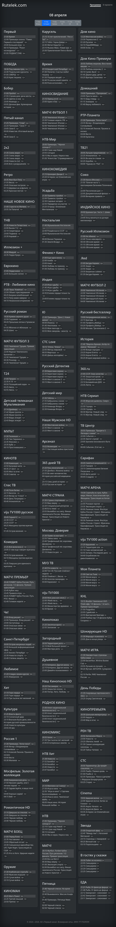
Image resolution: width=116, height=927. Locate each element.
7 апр (38, 23)
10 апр (62, 23)
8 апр (46, 23)
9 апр (54, 23)
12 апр (77, 23)
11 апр (70, 23)
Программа (95, 5)
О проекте (107, 5)
